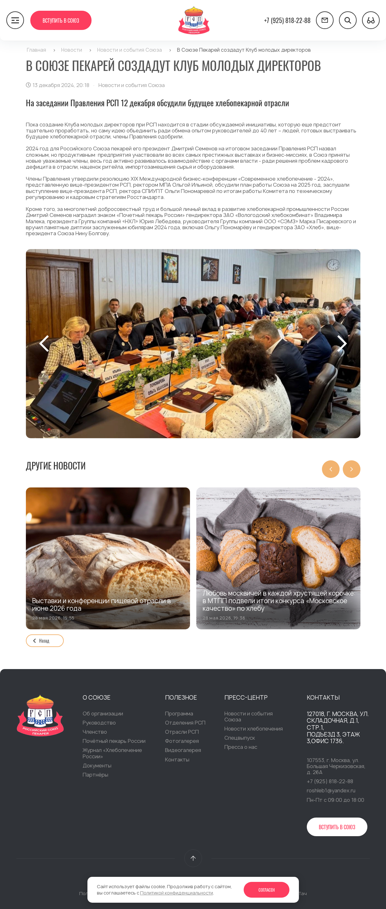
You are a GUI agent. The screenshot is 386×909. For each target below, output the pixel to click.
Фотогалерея (182, 741)
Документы (97, 766)
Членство (95, 732)
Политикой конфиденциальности (176, 893)
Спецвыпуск (239, 738)
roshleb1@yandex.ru (331, 791)
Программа (179, 714)
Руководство (99, 723)
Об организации (103, 714)
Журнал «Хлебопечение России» (112, 753)
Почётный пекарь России (114, 741)
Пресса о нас (240, 747)
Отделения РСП (185, 723)
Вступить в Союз (61, 20)
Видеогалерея (183, 750)
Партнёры (95, 775)
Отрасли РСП (182, 732)
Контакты (177, 760)
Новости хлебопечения (253, 729)
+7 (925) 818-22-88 (287, 20)
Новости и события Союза (248, 717)
